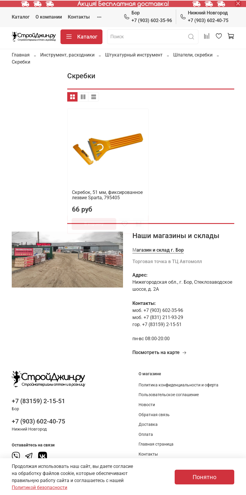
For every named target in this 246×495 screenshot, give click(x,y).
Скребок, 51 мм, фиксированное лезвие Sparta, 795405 (107, 195)
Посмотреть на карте (159, 352)
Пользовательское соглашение (169, 394)
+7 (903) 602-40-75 (204, 16)
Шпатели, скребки (193, 55)
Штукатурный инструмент (134, 55)
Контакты (79, 17)
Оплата (146, 434)
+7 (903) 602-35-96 (148, 16)
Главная (21, 55)
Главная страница (156, 444)
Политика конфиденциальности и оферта (178, 385)
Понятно (204, 477)
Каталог (21, 17)
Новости (147, 404)
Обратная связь (154, 414)
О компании (49, 17)
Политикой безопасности (39, 487)
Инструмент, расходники (67, 55)
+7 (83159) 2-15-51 (38, 401)
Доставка (148, 424)
